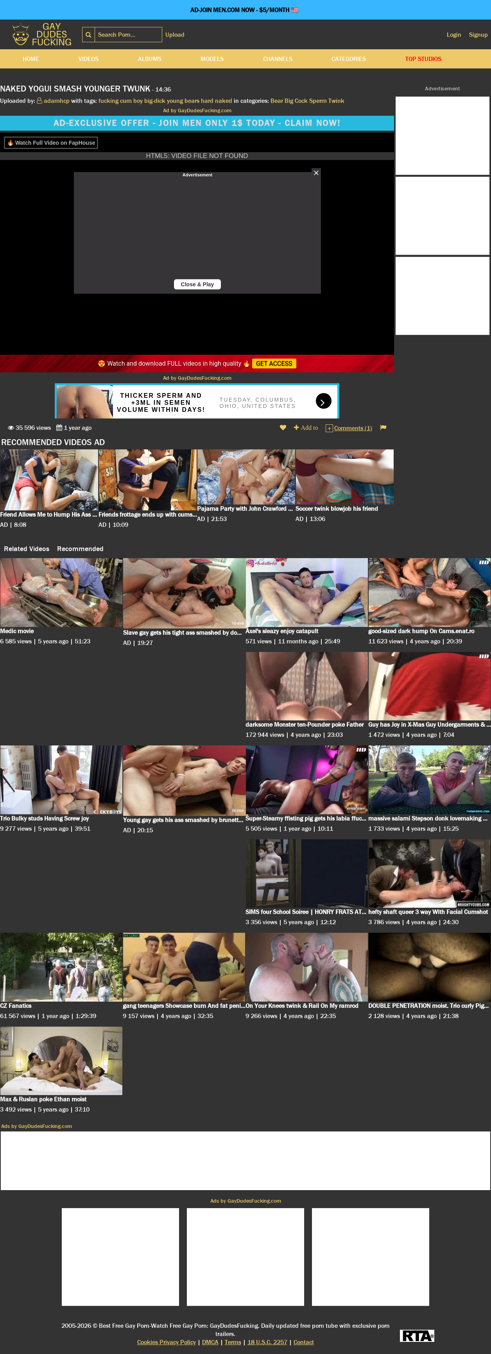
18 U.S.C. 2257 (267, 1342)
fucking (108, 101)
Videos (89, 59)
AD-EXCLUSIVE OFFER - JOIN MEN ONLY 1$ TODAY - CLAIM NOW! (197, 123)
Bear (277, 101)
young (175, 101)
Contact (304, 1342)
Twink (336, 101)
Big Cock (296, 101)
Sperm (318, 101)
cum (126, 101)
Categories (349, 59)
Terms (233, 1342)
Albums (149, 59)
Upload (175, 35)
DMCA (210, 1342)
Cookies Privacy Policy (166, 1342)
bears (192, 101)
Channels (277, 59)
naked (223, 101)
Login (454, 35)
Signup (478, 35)
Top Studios (423, 59)
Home (31, 59)
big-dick (154, 101)
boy (138, 101)
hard (207, 101)
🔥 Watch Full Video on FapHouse (51, 143)
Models (212, 59)
